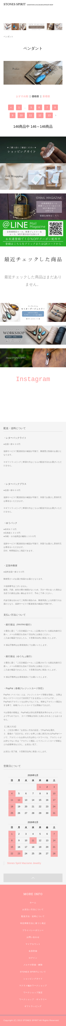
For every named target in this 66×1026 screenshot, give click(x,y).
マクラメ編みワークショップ (33, 985)
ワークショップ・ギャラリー (33, 999)
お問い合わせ (33, 937)
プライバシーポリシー (33, 930)
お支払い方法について (33, 909)
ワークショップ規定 (33, 992)
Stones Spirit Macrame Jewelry (24, 863)
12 (40, 115)
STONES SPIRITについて (33, 972)
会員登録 (33, 951)
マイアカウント (33, 944)
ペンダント (8, 37)
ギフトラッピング (33, 1006)
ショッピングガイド (33, 979)
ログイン (33, 958)
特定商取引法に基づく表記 (33, 923)
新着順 (46, 96)
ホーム (33, 902)
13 (49, 115)
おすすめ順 (22, 96)
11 (30, 115)
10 (21, 115)
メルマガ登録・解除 (33, 965)
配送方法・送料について (33, 916)
